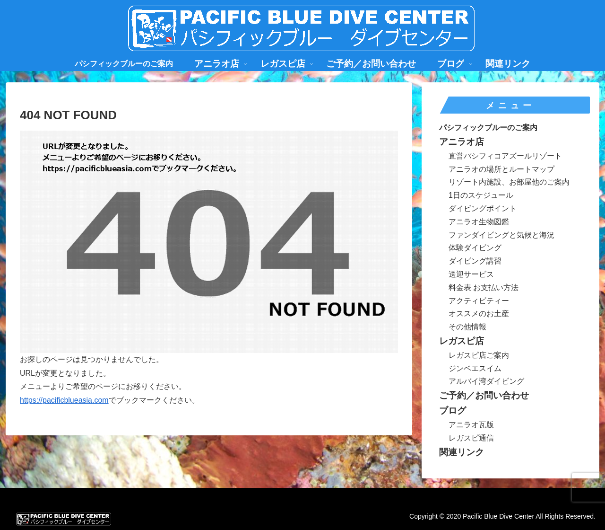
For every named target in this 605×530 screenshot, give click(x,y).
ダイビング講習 (475, 261)
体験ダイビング (475, 248)
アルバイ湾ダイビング (486, 381)
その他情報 (467, 327)
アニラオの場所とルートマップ (501, 169)
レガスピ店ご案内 (479, 355)
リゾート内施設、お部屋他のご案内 (509, 182)
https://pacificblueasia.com (64, 400)
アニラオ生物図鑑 (479, 222)
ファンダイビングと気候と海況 (501, 235)
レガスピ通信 (471, 438)
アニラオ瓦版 (471, 425)
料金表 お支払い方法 (484, 287)
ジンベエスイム (475, 368)
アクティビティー (479, 301)
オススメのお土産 (479, 313)
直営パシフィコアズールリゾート (505, 156)
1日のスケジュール (481, 195)
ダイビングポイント (483, 208)
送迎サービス (471, 274)
